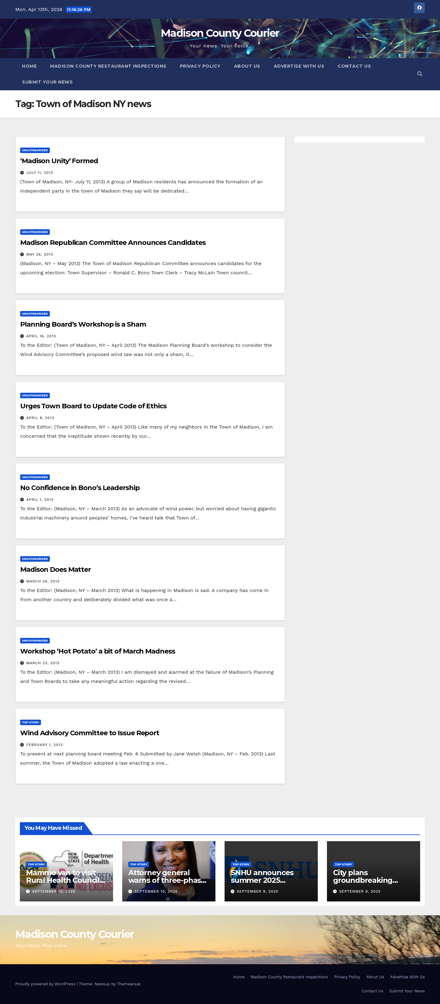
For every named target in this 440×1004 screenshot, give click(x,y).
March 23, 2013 (43, 663)
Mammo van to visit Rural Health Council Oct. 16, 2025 (62, 880)
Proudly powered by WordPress (46, 984)
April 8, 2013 (40, 418)
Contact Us (354, 66)
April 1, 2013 (39, 499)
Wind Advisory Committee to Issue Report (89, 733)
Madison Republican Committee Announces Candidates (113, 242)
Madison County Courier (220, 33)
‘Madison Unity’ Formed (59, 161)
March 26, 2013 (43, 581)
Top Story (30, 722)
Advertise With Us (299, 66)
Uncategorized (35, 150)
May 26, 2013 (39, 254)
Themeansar (129, 984)
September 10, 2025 (53, 891)
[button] (419, 74)
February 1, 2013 (44, 745)
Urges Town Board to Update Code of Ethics (93, 406)
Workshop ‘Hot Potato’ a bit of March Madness (97, 651)
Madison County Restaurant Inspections (108, 66)
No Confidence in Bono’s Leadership (80, 488)
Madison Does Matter (55, 569)
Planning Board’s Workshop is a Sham (83, 324)
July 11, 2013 (39, 172)
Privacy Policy (200, 66)
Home (29, 66)
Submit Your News (47, 82)
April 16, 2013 (41, 336)
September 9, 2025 (257, 891)
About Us (247, 66)
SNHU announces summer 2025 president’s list (262, 880)
